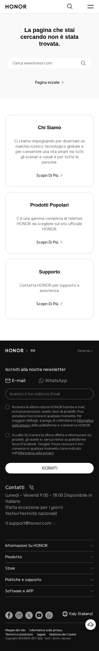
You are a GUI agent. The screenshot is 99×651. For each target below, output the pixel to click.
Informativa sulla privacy (36, 453)
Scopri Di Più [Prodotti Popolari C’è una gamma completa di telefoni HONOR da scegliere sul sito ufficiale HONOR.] (49, 242)
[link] (9, 615)
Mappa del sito (15, 630)
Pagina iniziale (49, 82)
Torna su (84, 351)
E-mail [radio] (15, 380)
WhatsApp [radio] (53, 380)
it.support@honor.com (30, 523)
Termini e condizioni (19, 634)
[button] (83, 63)
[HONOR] (14, 350)
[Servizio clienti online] (90, 624)
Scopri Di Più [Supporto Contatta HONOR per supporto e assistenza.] (49, 304)
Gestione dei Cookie (62, 634)
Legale (41, 634)
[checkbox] (49, 416)
